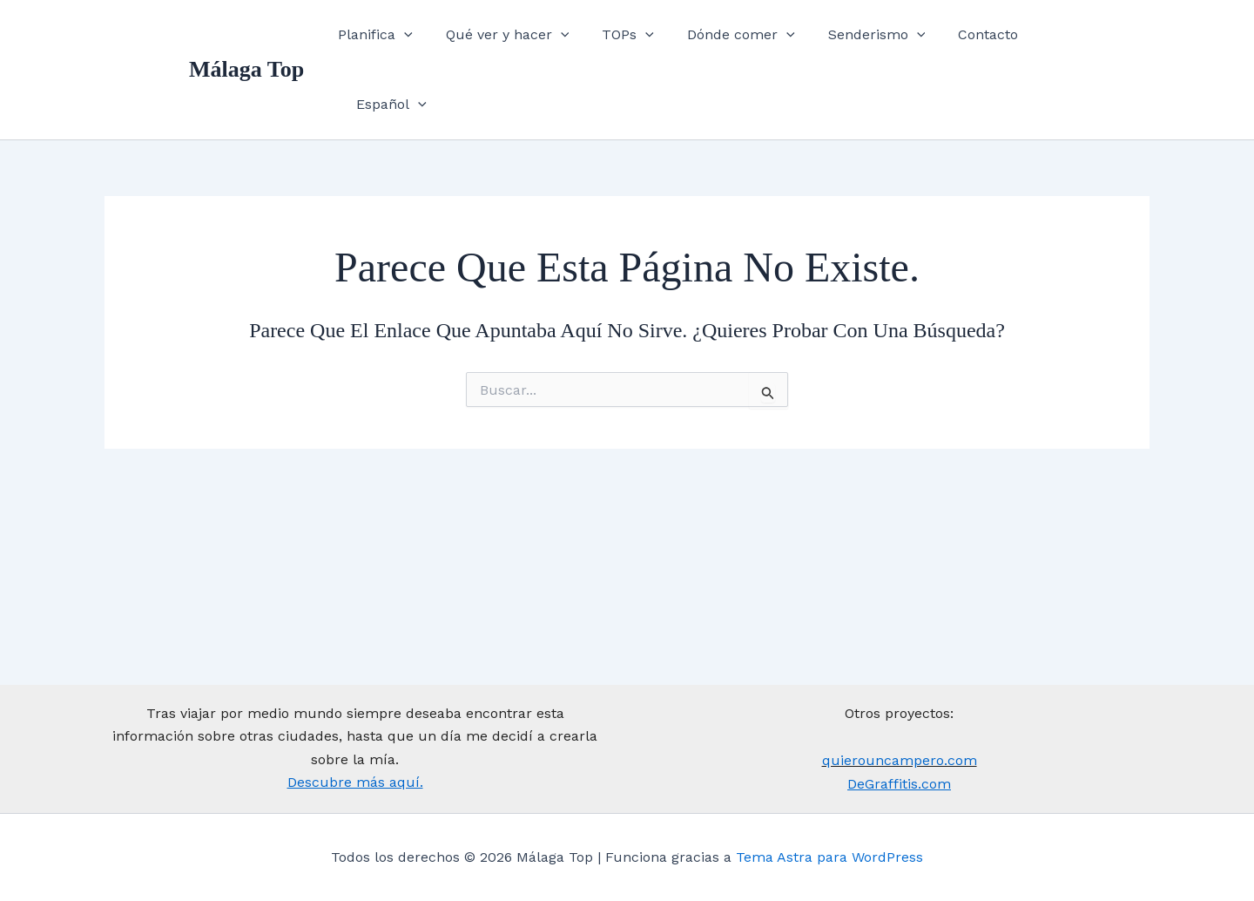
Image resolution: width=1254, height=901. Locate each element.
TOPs (645, 39)
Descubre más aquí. (355, 782)
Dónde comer (752, 39)
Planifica (403, 39)
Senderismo (883, 39)
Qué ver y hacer (529, 39)
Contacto (990, 38)
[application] (432, 39)
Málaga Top (246, 38)
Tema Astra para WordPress (829, 857)
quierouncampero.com (899, 760)
